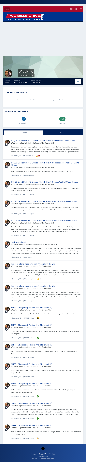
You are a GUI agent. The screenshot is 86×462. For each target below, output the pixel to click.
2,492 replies (28, 194)
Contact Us (43, 454)
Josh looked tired (18, 242)
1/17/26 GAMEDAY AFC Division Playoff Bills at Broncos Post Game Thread (43, 141)
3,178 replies (28, 175)
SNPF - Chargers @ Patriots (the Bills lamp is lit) (31, 307)
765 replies (28, 156)
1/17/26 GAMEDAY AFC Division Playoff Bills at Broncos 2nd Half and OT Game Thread (45, 164)
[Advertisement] (43, 38)
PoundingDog (31, 244)
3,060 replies (28, 279)
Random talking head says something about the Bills (33, 264)
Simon (28, 266)
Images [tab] (62, 133)
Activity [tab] (23, 133)
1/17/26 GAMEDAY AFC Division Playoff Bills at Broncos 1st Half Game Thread (44, 182)
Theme (33, 454)
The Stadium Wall (47, 143)
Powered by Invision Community (43, 459)
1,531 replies (28, 318)
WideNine (14, 143)
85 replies (27, 257)
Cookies (52, 454)
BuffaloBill (30, 143)
